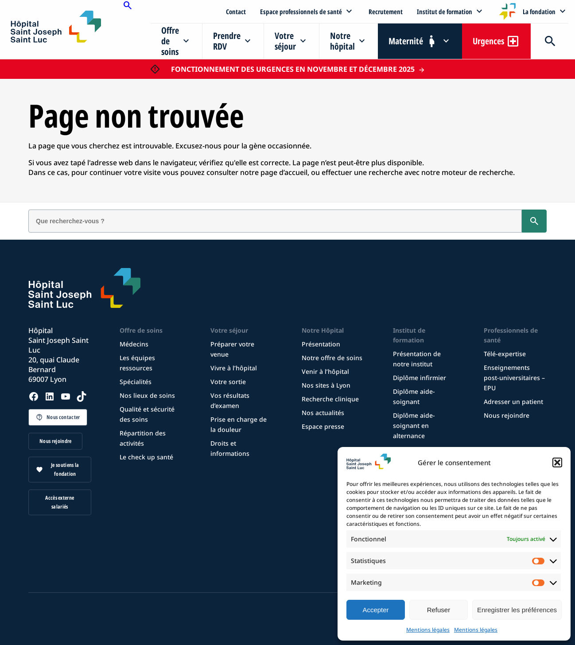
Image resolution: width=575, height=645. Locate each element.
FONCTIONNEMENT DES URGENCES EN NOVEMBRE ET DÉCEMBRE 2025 (293, 69)
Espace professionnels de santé (301, 11)
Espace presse (323, 426)
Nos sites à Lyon (326, 385)
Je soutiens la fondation (65, 469)
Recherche (549, 41)
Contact (236, 11)
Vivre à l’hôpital (233, 368)
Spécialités (136, 381)
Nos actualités (323, 412)
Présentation (321, 344)
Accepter (375, 610)
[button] (557, 462)
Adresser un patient (513, 401)
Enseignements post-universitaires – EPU (514, 377)
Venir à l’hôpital (325, 371)
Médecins (134, 344)
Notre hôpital (342, 41)
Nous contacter (63, 417)
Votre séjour (285, 41)
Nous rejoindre (55, 441)
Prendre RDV (227, 41)
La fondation (539, 11)
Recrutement (386, 11)
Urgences (488, 41)
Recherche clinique (330, 399)
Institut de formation (444, 11)
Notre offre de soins (332, 358)
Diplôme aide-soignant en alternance (414, 425)
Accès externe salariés (59, 502)
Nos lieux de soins (147, 395)
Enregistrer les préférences (517, 610)
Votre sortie (228, 381)
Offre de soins (170, 41)
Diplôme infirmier (419, 377)
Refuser (439, 610)
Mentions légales (428, 629)
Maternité (406, 41)
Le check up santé (146, 457)
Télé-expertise (505, 354)
